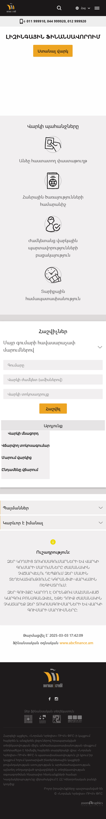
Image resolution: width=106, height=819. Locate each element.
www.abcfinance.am (76, 642)
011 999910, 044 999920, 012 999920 (56, 21)
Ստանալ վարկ (53, 51)
